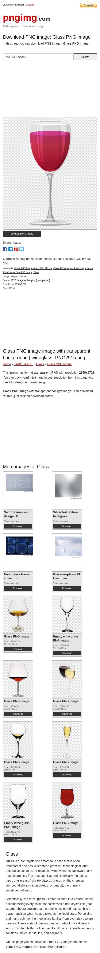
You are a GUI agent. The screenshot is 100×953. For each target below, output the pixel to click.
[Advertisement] (50, 90)
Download (18, 526)
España (30, 4)
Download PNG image (22, 233)
